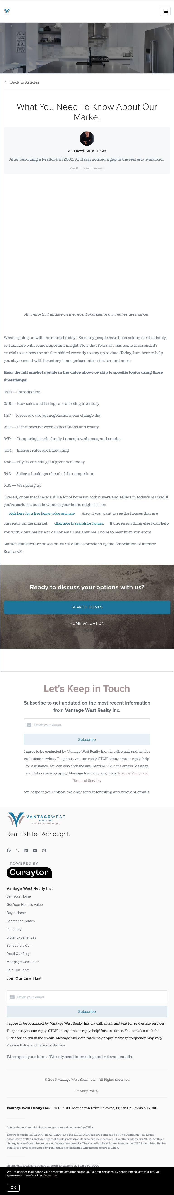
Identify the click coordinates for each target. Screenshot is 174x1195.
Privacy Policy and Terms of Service (36, 1045)
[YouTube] (35, 850)
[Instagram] (44, 850)
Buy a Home (16, 913)
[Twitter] (17, 850)
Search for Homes (21, 921)
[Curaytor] (29, 877)
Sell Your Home (19, 896)
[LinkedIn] (26, 850)
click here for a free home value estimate (42, 513)
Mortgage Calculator (23, 962)
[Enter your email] (91, 725)
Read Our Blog (18, 953)
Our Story (14, 929)
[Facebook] (9, 850)
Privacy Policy (87, 1090)
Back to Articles (24, 82)
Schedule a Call (19, 945)
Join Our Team (18, 970)
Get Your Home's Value (25, 904)
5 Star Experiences (21, 937)
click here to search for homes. (79, 523)
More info (50, 1175)
